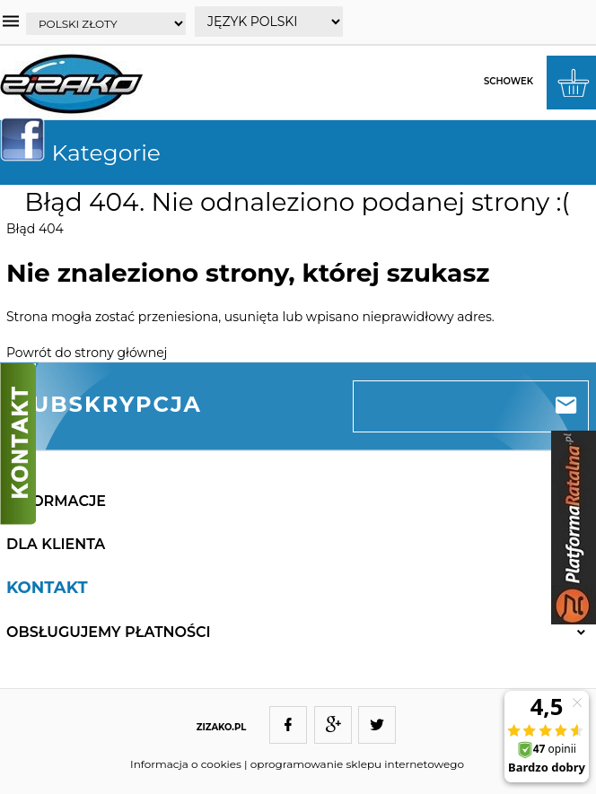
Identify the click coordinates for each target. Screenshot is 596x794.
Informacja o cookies (185, 764)
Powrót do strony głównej (86, 353)
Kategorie (87, 152)
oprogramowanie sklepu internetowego (357, 764)
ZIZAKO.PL (222, 727)
